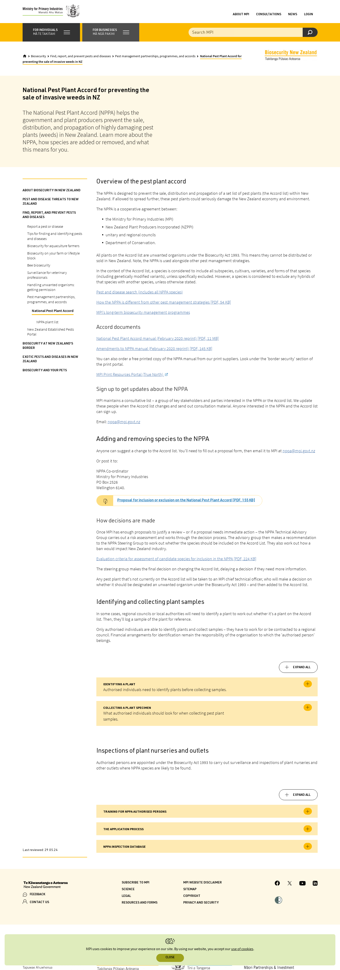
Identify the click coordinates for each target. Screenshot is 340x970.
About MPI (241, 14)
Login (308, 14)
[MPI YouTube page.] (302, 884)
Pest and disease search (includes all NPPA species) (139, 292)
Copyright (191, 896)
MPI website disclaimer (202, 882)
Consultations (268, 14)
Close (170, 957)
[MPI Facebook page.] (277, 883)
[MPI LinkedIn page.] (315, 884)
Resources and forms (139, 902)
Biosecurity (38, 56)
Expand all (301, 667)
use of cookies (242, 949)
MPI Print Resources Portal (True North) (130, 374)
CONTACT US (39, 902)
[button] (51, 32)
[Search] (310, 32)
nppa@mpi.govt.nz (124, 421)
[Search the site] (253, 32)
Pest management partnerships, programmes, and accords (155, 56)
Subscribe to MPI (135, 882)
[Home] (25, 56)
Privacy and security (201, 902)
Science (128, 889)
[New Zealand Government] (46, 885)
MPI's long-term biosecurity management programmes (143, 312)
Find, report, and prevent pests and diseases (80, 56)
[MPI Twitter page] (289, 884)
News (292, 14)
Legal (126, 896)
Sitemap (189, 889)
